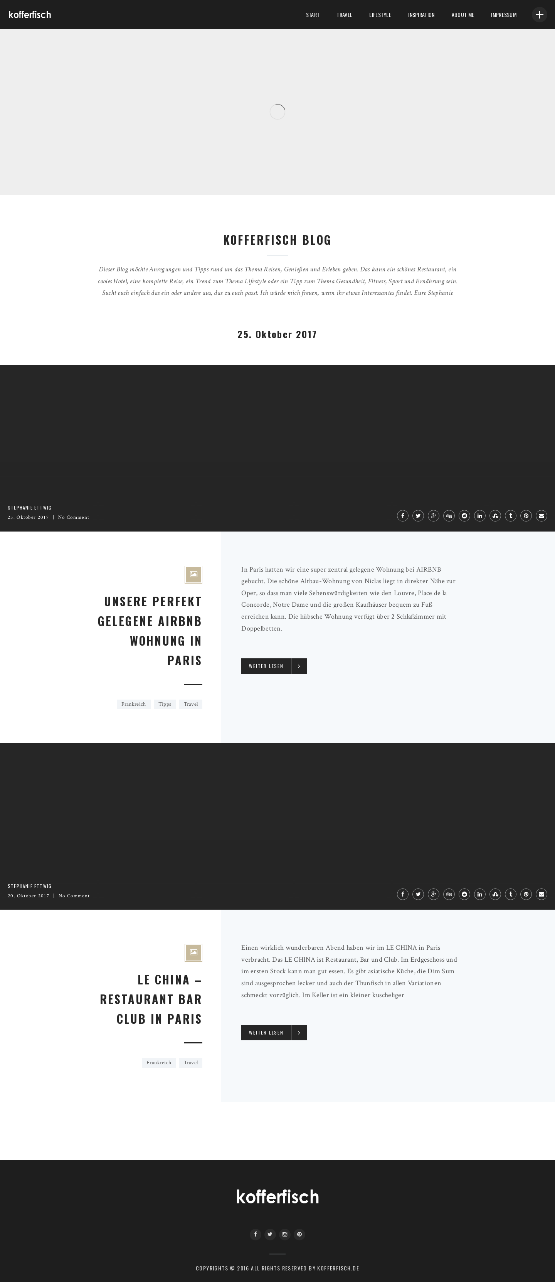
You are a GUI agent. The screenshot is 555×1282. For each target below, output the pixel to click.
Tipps (164, 704)
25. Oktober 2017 (28, 517)
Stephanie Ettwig (30, 507)
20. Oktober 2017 (28, 896)
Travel (344, 14)
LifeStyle (380, 14)
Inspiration (421, 14)
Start (313, 14)
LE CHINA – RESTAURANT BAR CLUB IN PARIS (151, 999)
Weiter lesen (266, 666)
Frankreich (133, 704)
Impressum (503, 14)
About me (463, 14)
